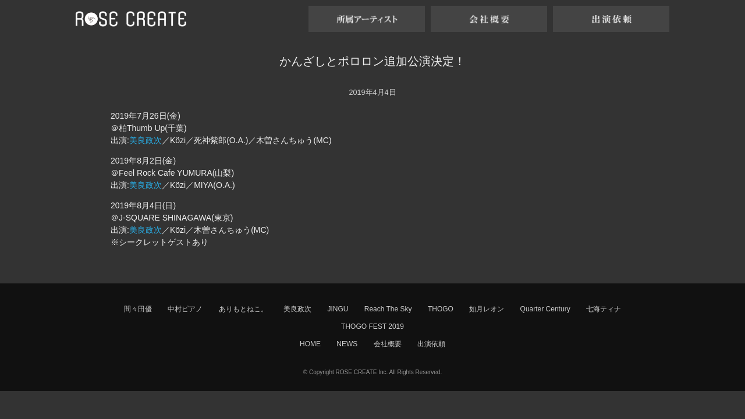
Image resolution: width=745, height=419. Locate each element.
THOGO (440, 309)
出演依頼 (431, 344)
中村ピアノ (185, 309)
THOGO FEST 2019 (372, 326)
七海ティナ (603, 309)
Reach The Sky (388, 309)
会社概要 (388, 344)
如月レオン (486, 309)
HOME (310, 344)
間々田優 (138, 309)
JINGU (337, 309)
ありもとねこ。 (243, 309)
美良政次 (145, 140)
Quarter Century (545, 309)
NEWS (346, 344)
